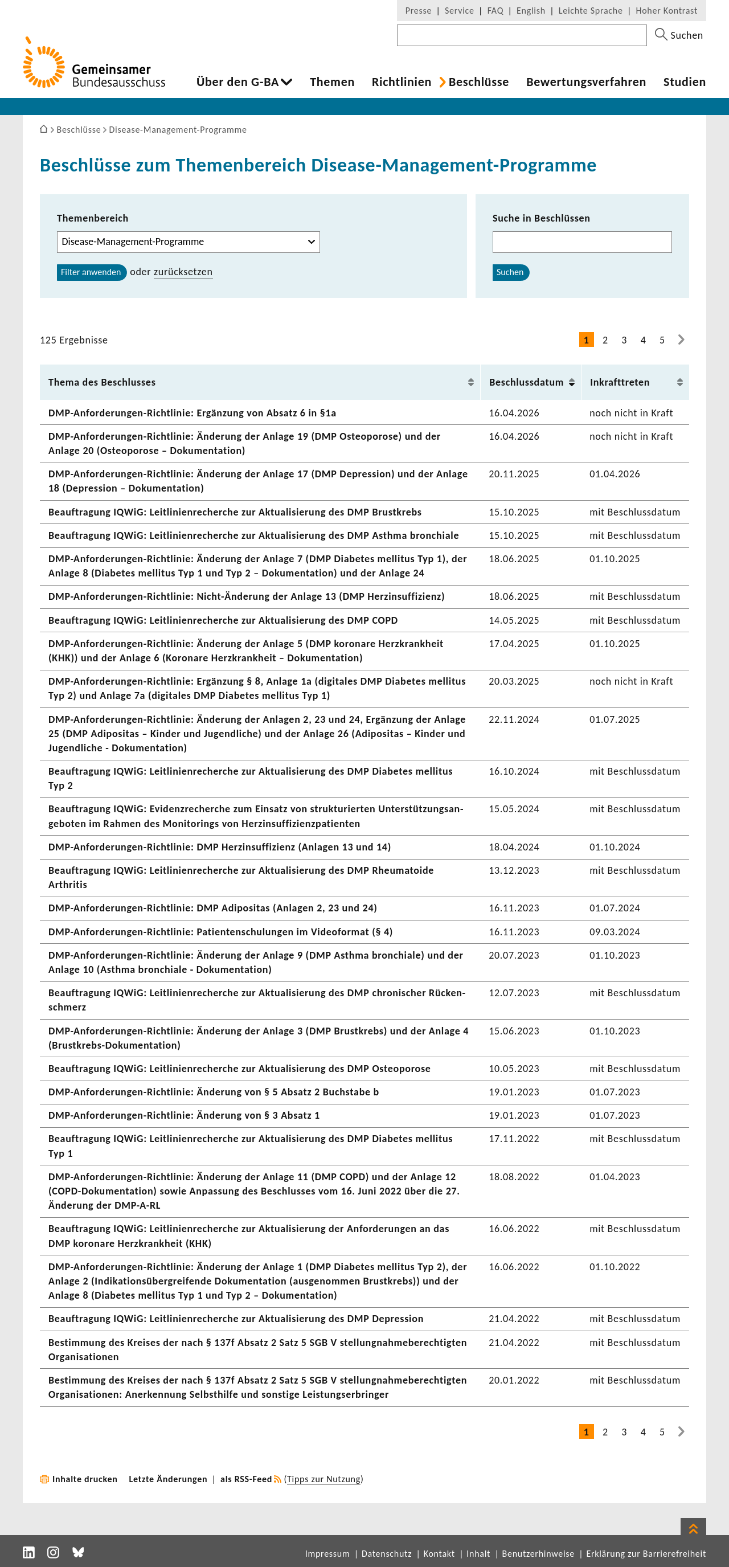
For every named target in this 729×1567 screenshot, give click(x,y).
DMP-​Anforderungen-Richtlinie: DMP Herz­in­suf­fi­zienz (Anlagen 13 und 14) (219, 847)
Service (459, 10)
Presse (419, 10)
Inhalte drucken (85, 1479)
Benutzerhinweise (538, 1553)
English (531, 10)
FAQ (495, 10)
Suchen (510, 272)
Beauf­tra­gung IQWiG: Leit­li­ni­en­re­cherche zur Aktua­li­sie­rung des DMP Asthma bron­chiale (253, 535)
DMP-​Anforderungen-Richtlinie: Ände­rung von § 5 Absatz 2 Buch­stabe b (213, 1092)
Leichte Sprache (591, 10)
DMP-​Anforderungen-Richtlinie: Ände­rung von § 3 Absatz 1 (184, 1115)
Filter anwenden (91, 272)
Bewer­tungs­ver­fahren (586, 82)
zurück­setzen (183, 271)
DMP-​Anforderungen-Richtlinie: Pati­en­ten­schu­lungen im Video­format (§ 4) (220, 932)
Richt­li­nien (402, 82)
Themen (332, 82)
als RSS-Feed (246, 1479)
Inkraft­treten (620, 382)
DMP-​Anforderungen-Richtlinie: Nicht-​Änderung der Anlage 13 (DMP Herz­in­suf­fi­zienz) (246, 596)
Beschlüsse (479, 82)
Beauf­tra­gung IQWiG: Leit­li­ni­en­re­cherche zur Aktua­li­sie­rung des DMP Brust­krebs (235, 512)
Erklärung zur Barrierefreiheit (646, 1553)
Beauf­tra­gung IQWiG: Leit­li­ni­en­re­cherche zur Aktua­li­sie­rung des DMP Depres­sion (236, 1318)
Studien (685, 82)
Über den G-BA (237, 82)
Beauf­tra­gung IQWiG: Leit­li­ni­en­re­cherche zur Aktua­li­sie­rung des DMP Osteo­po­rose (239, 1068)
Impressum (327, 1553)
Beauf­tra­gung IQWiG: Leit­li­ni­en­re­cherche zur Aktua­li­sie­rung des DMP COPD (223, 620)
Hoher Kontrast (667, 10)
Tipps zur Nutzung (324, 1479)
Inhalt (478, 1553)
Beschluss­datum (526, 382)
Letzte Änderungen (168, 1479)
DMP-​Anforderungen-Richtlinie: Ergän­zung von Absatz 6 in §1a (192, 413)
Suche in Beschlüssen (542, 218)
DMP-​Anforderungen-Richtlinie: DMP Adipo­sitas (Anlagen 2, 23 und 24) (213, 908)
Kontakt (439, 1553)
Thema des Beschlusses (102, 382)
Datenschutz (387, 1553)
